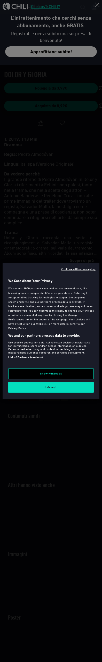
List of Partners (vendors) (25, 357)
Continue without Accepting (78, 269)
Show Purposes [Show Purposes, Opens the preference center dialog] (51, 374)
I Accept (51, 387)
